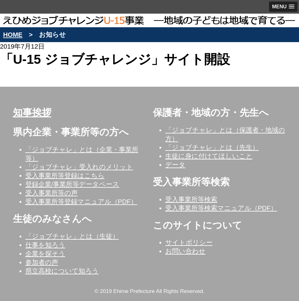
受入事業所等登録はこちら (65, 175)
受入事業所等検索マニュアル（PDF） (221, 208)
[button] (283, 7)
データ (175, 164)
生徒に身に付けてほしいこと (209, 155)
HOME (12, 34)
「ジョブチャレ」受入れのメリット (79, 166)
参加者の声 (41, 262)
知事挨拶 (32, 112)
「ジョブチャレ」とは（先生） (212, 147)
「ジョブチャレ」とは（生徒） (72, 236)
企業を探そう (45, 253)
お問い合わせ (185, 251)
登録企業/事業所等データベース (72, 184)
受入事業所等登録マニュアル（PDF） (81, 201)
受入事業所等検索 (191, 199)
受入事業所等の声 (51, 192)
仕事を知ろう (45, 244)
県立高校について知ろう (62, 270)
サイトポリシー (189, 242)
